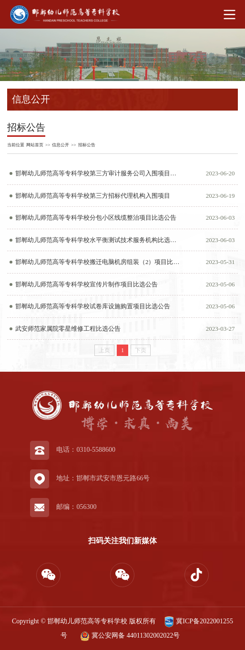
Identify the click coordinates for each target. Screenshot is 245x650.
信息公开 (60, 144)
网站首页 (34, 144)
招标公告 (86, 144)
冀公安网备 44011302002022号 (129, 635)
